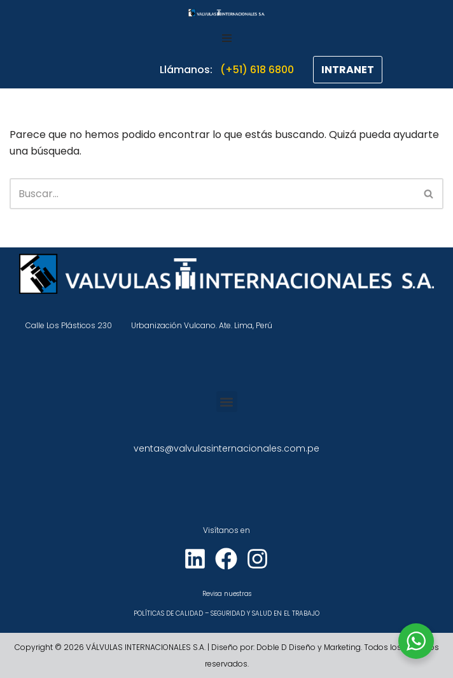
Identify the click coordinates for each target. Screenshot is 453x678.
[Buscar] (212, 193)
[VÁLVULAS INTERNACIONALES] (226, 13)
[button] (226, 401)
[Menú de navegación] (227, 38)
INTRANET (347, 69)
